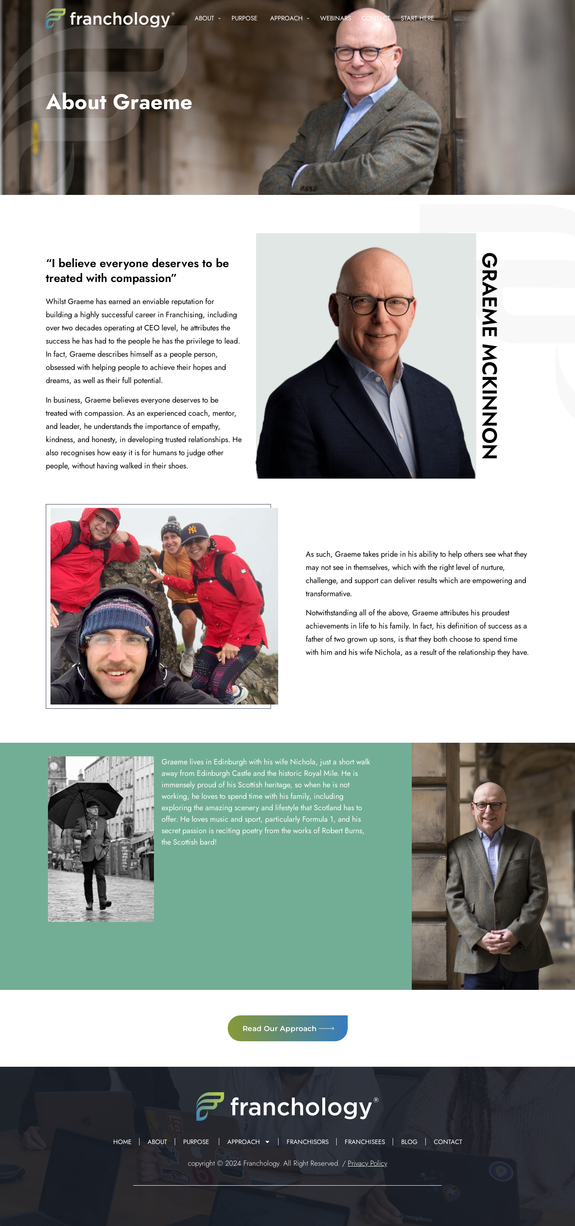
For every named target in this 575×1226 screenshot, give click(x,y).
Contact (376, 18)
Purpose (246, 18)
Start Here (417, 18)
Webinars (335, 18)
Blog (409, 1142)
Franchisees (365, 1142)
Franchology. (262, 1163)
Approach (290, 18)
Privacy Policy (367, 1163)
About (208, 18)
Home (122, 1142)
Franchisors (308, 1142)
